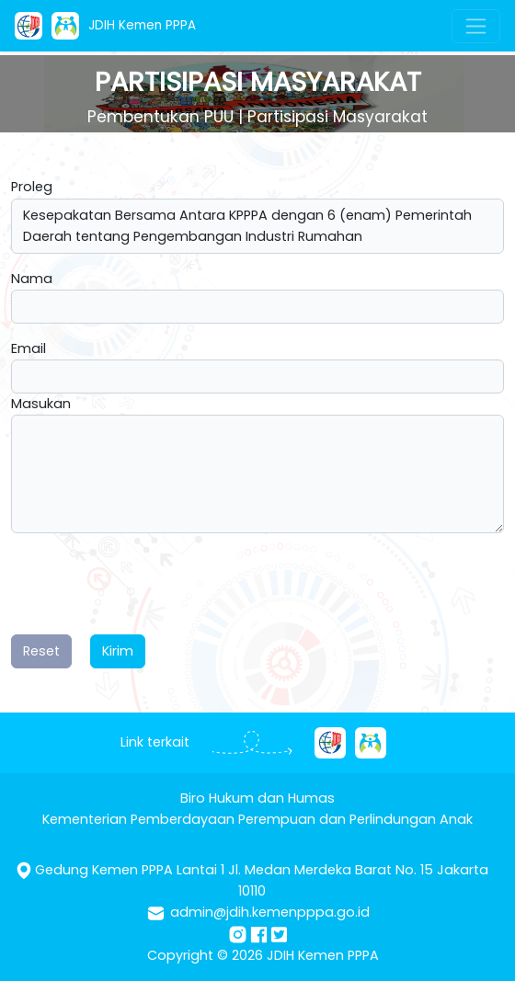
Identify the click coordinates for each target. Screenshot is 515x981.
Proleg (31, 186)
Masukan (41, 403)
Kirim (117, 651)
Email (28, 348)
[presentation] (151, 584)
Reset (41, 651)
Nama (31, 278)
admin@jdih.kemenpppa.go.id (270, 912)
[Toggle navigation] (476, 26)
